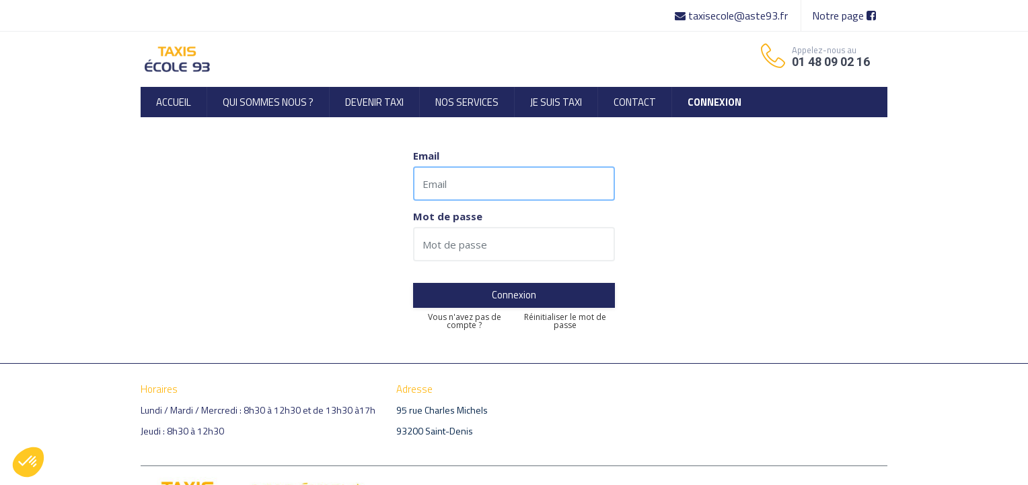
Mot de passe (447, 217)
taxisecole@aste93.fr (733, 15)
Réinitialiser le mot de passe (565, 321)
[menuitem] (174, 102)
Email (426, 156)
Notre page (844, 15)
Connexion (514, 294)
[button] (28, 462)
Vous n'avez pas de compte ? (464, 321)
